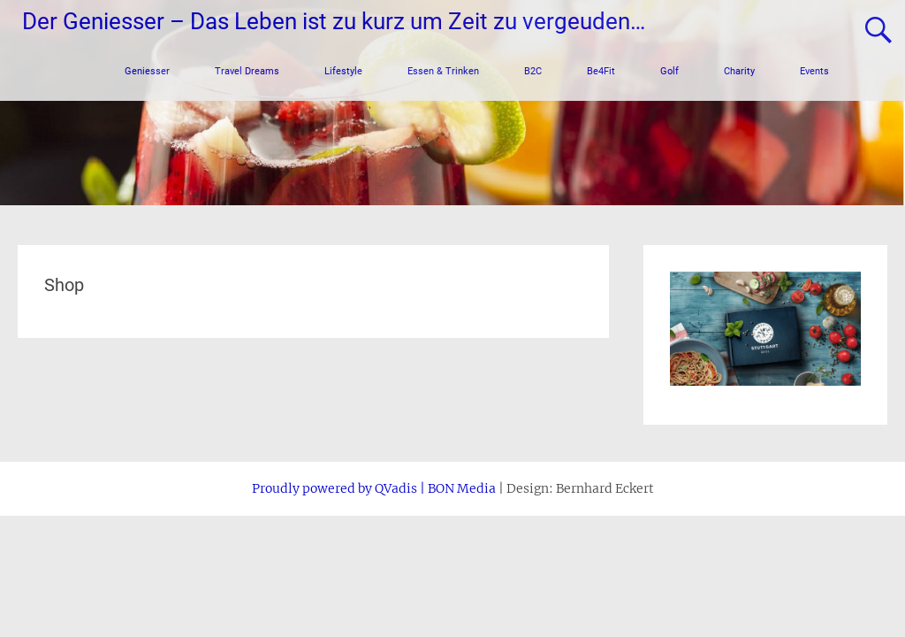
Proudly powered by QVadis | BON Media (374, 498)
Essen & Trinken (443, 71)
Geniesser (147, 71)
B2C (533, 71)
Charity (739, 71)
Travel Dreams (247, 71)
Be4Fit (601, 71)
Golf (669, 71)
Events (814, 71)
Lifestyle (343, 71)
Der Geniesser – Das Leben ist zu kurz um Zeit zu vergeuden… (333, 21)
